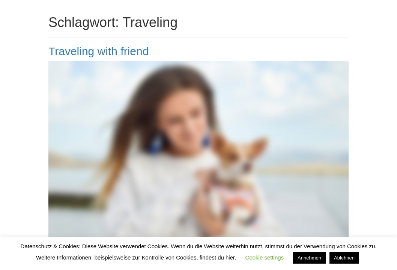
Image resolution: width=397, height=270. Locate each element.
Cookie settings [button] (264, 257)
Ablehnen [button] (344, 258)
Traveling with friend (98, 51)
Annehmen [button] (309, 258)
